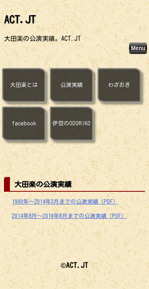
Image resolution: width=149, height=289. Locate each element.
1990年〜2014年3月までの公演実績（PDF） (65, 201)
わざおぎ (119, 85)
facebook (24, 123)
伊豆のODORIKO (71, 123)
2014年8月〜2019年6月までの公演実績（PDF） (69, 216)
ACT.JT (20, 19)
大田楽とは (24, 85)
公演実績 (71, 85)
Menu (138, 48)
